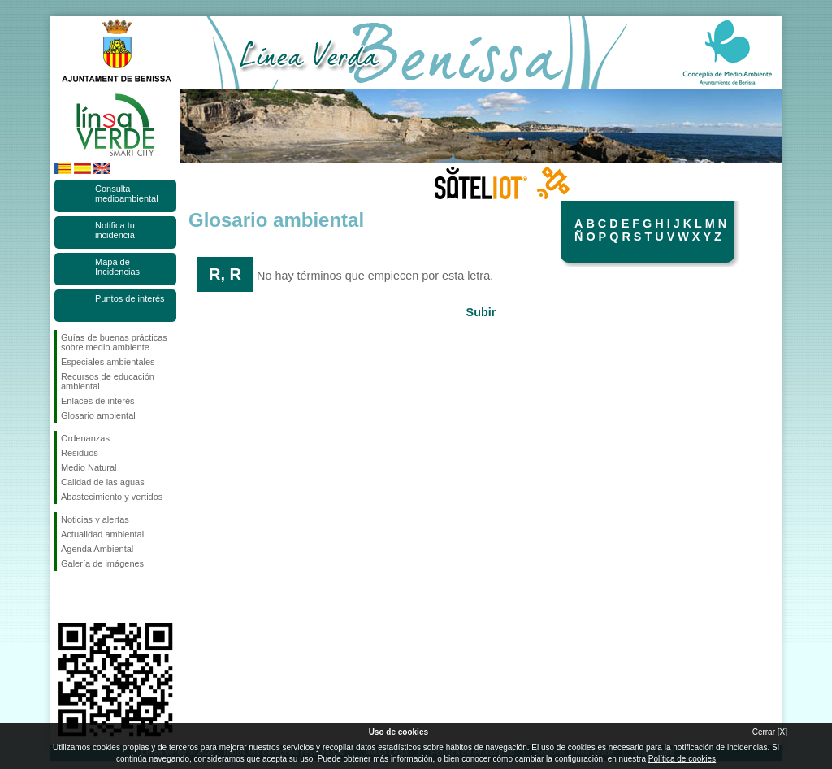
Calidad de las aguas (103, 482)
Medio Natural (88, 467)
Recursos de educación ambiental (107, 381)
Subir (481, 312)
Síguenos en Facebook (64, 596)
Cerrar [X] (769, 732)
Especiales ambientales (108, 362)
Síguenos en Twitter (91, 596)
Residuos (79, 453)
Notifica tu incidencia (115, 230)
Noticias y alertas (95, 519)
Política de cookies (682, 758)
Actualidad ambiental (102, 534)
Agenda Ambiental (97, 549)
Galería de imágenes (102, 563)
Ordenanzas (85, 438)
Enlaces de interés (98, 401)
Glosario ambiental (98, 415)
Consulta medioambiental (126, 193)
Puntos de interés (130, 298)
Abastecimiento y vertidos (111, 497)
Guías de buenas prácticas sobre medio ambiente (114, 342)
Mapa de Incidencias (117, 266)
